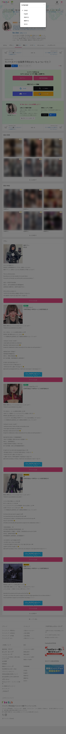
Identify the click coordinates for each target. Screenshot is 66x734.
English (26, 14)
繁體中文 (26, 20)
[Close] (44, 4)
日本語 (26, 10)
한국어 (26, 24)
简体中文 (26, 17)
